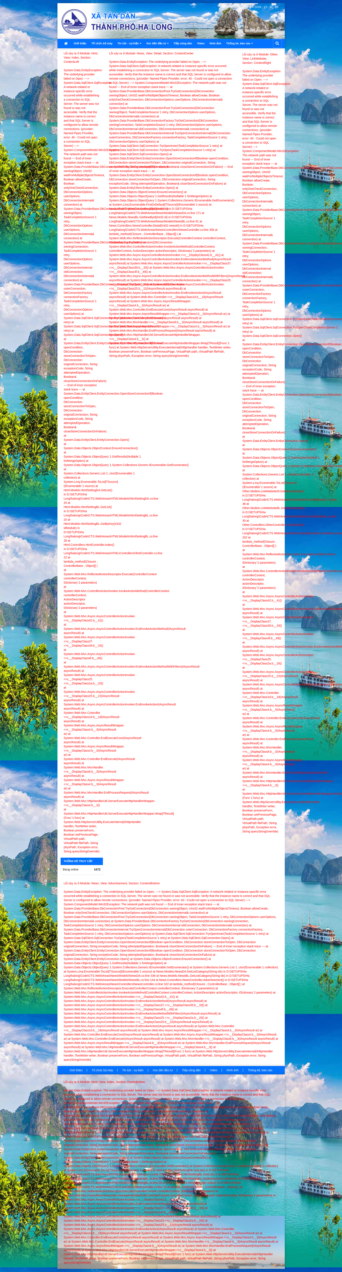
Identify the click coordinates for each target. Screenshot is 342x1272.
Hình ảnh (215, 43)
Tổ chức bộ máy (101, 43)
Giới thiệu (80, 43)
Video (200, 43)
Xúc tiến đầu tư (157, 43)
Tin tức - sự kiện (129, 43)
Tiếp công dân (183, 43)
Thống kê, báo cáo (239, 43)
